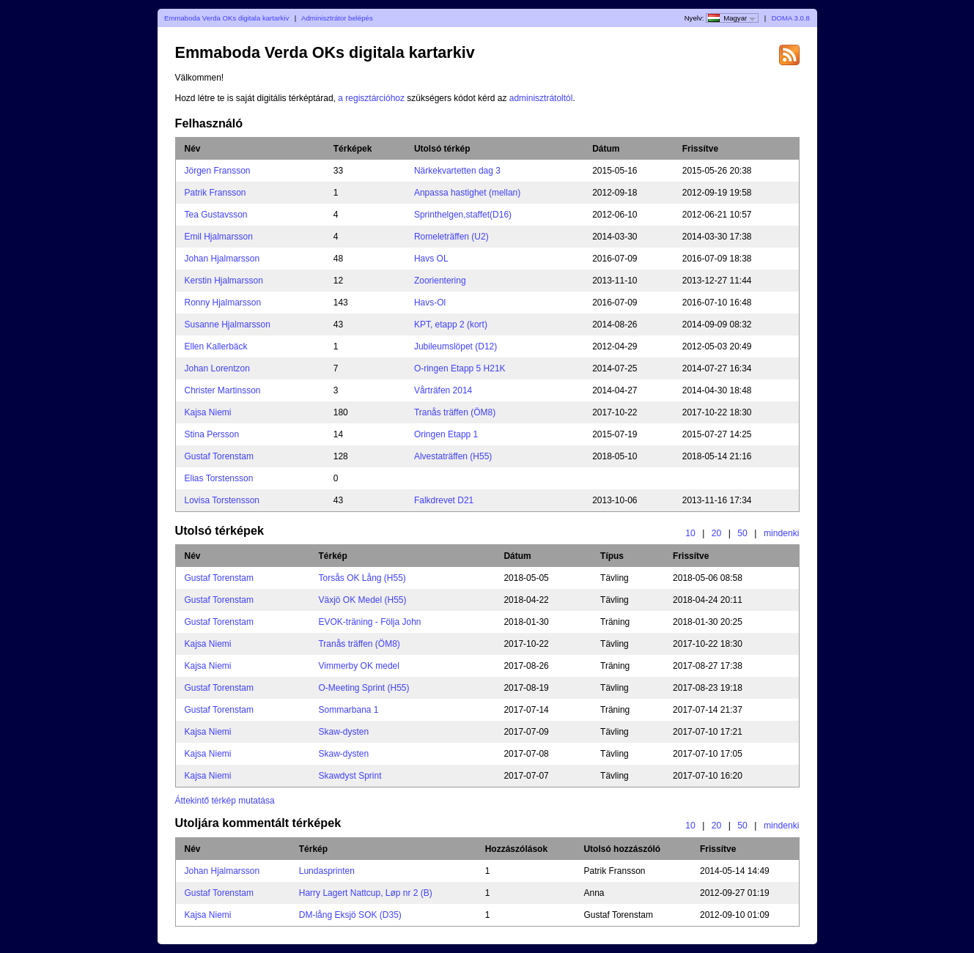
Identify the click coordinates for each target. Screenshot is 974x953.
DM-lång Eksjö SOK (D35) (350, 915)
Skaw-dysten (343, 732)
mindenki (782, 533)
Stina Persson (212, 434)
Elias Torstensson (219, 478)
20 (717, 533)
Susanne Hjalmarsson (227, 324)
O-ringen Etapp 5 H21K (460, 368)
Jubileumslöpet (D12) (455, 346)
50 (742, 533)
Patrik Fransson (215, 193)
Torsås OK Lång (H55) (361, 578)
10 (690, 533)
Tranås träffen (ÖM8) (454, 412)
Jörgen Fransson (218, 171)
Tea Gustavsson (216, 214)
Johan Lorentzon (217, 368)
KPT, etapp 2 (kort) (450, 324)
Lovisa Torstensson (222, 500)
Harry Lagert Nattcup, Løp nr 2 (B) (365, 893)
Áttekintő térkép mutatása (225, 801)
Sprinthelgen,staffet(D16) (463, 214)
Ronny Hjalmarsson (223, 302)
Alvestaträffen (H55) (453, 456)
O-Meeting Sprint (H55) (363, 688)
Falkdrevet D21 (443, 500)
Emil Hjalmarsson (219, 236)
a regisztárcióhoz (371, 98)
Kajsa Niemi (208, 412)
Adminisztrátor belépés (337, 18)
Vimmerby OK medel (358, 666)
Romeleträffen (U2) (451, 236)
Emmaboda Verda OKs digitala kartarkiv (226, 18)
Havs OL (431, 258)
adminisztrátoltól (541, 98)
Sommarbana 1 (348, 710)
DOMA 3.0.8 (791, 18)
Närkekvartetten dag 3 (457, 171)
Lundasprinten (327, 871)
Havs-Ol (430, 302)
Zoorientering (440, 280)
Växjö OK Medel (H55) (362, 600)
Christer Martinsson (223, 390)
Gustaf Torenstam (219, 456)
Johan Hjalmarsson (222, 258)
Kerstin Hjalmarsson (224, 280)
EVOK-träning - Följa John (369, 622)
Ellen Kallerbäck (216, 346)
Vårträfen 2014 (443, 390)
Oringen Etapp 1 (446, 434)
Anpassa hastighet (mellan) (467, 193)
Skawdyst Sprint (349, 776)
